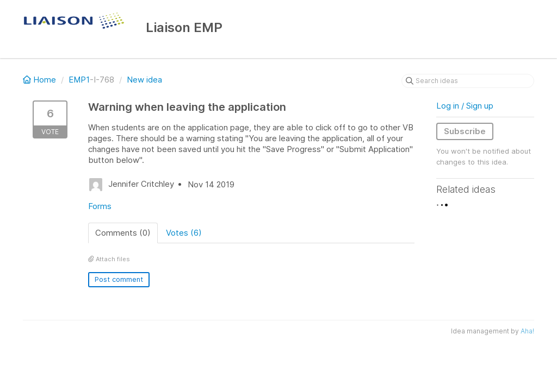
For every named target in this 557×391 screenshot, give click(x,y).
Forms (100, 206)
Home (40, 79)
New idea (144, 79)
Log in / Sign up (464, 105)
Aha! (527, 331)
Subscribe (465, 131)
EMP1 (79, 79)
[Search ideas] (467, 81)
